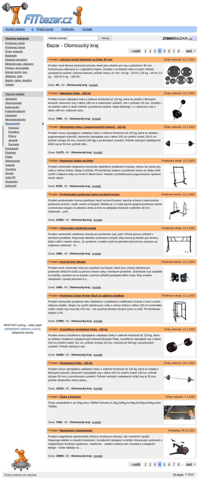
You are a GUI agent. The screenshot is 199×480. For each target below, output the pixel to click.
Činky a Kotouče (70, 396)
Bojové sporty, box (16, 72)
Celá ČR (10, 177)
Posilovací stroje (15, 43)
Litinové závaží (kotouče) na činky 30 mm (86, 59)
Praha (8, 156)
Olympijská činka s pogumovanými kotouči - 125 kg (93, 126)
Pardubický (11, 148)
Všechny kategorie (17, 38)
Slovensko (11, 181)
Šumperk (13, 144)
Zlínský (9, 173)
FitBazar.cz (38, 14)
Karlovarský (12, 107)
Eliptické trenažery (16, 59)
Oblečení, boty (14, 76)
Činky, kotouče (14, 51)
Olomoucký (12, 123)
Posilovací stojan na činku (76, 160)
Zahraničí (10, 185)
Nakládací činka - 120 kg (75, 93)
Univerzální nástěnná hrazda (78, 228)
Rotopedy (11, 55)
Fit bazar (178, 474)
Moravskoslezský (15, 119)
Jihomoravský (13, 102)
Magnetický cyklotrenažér (76, 430)
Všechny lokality (14, 94)
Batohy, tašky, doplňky (18, 80)
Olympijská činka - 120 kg (76, 363)
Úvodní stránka (15, 29)
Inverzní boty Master (73, 261)
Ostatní (9, 84)
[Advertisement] (22, 258)
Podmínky (67, 29)
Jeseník (13, 140)
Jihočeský (11, 98)
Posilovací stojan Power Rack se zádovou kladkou (92, 295)
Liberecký (11, 115)
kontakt (93, 84)
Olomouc (13, 127)
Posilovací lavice (15, 47)
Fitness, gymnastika (17, 68)
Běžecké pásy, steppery (19, 63)
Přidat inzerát (44, 29)
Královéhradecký (15, 111)
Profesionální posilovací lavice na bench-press (90, 194)
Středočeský (12, 160)
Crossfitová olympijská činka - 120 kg (84, 329)
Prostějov (13, 131)
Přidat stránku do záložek (20, 459)
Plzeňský (10, 152)
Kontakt (87, 29)
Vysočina (10, 169)
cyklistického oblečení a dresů (22, 328)
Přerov (12, 136)
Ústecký (10, 165)
